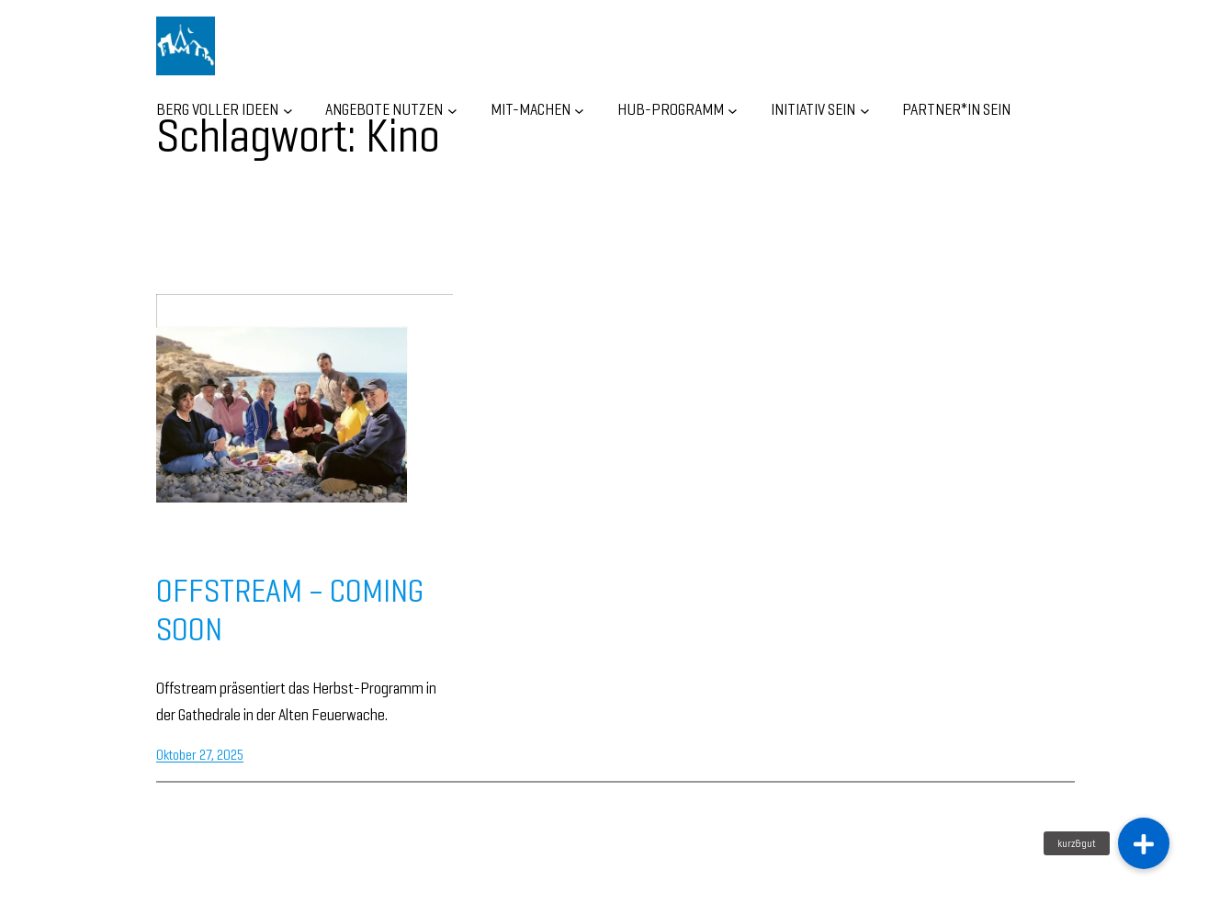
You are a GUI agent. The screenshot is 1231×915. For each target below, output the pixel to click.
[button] (1143, 843)
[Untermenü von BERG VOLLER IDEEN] (288, 110)
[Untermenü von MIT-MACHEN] (579, 110)
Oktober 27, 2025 (199, 754)
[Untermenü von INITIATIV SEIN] (865, 110)
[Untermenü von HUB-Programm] (733, 110)
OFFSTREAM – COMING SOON (290, 609)
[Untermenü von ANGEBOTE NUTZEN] (452, 110)
